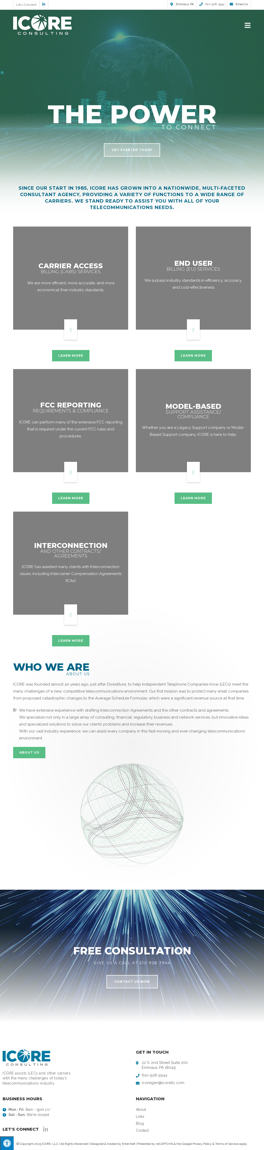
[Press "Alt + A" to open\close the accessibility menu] (7, 1143)
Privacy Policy (202, 1144)
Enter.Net (128, 1144)
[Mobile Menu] (248, 24)
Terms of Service (226, 1144)
